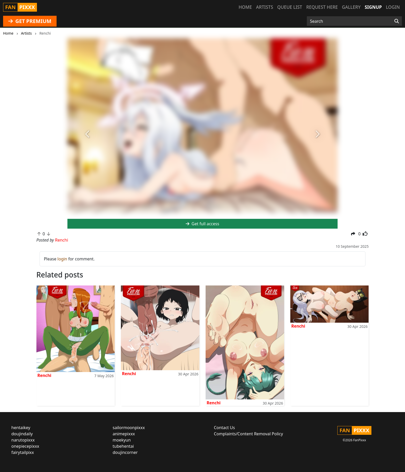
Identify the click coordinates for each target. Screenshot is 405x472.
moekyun (122, 440)
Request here (322, 7)
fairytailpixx (22, 452)
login (62, 259)
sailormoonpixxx (129, 427)
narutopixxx (23, 440)
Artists (264, 7)
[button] (87, 134)
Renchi (44, 375)
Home (245, 7)
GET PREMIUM (29, 21)
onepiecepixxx (25, 446)
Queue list (289, 7)
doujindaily (22, 434)
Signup (373, 7)
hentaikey (20, 427)
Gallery (351, 7)
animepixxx (124, 434)
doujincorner (125, 452)
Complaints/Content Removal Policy (248, 434)
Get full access (202, 224)
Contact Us (224, 427)
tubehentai (123, 446)
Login (393, 7)
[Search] (396, 21)
